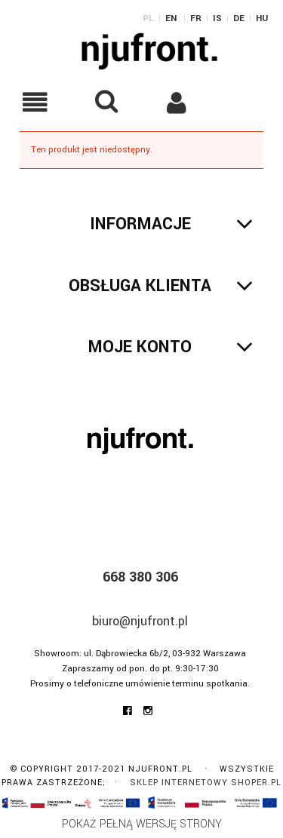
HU (262, 18)
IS (217, 18)
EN (171, 18)
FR (195, 18)
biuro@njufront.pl (140, 621)
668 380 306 (140, 577)
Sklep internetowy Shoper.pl (205, 782)
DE (239, 18)
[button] (35, 102)
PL (148, 18)
